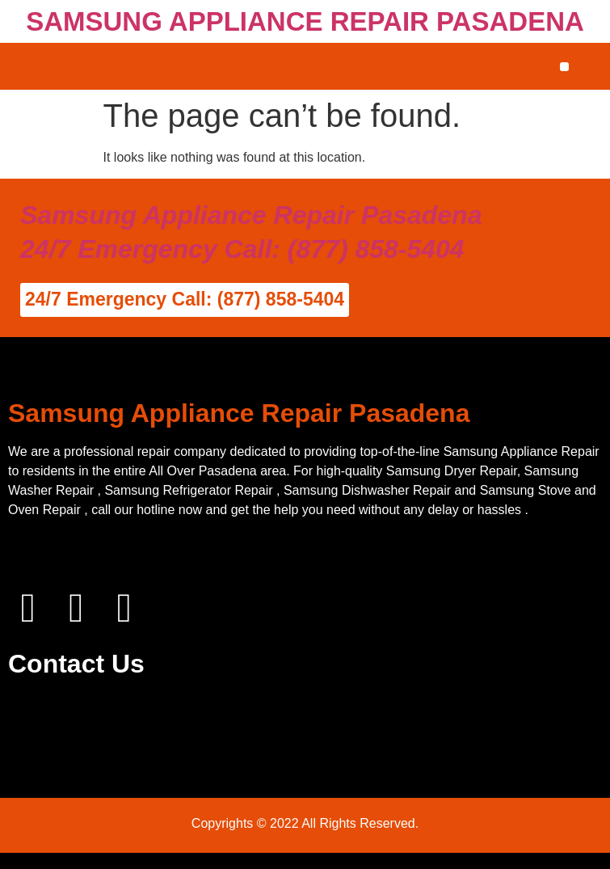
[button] (564, 66)
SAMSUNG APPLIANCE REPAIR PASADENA (305, 21)
